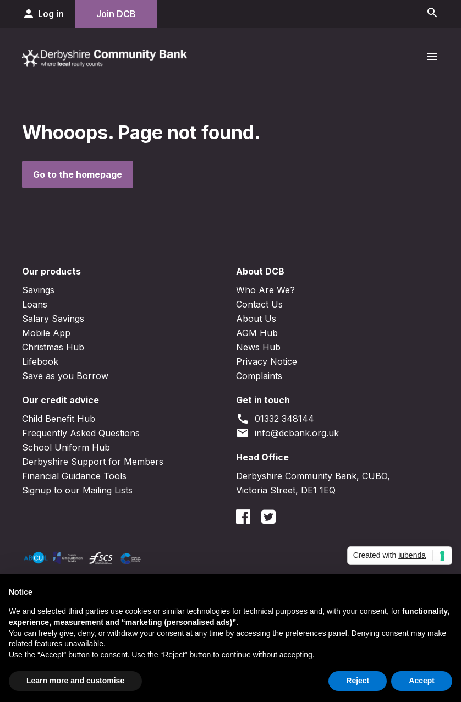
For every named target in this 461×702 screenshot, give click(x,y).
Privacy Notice (266, 361)
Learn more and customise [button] (75, 680)
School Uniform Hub (66, 447)
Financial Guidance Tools (74, 475)
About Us (256, 318)
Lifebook (40, 361)
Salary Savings (53, 318)
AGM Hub (257, 332)
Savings (38, 289)
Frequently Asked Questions (81, 432)
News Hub (258, 347)
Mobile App (46, 332)
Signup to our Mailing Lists (77, 490)
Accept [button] (422, 680)
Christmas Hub (53, 347)
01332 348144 (275, 418)
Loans (34, 304)
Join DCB (116, 13)
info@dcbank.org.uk (287, 433)
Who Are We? (265, 289)
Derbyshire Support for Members (92, 461)
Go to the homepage (77, 174)
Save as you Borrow (65, 375)
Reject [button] (357, 680)
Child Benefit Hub (58, 418)
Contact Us (259, 304)
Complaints (259, 375)
